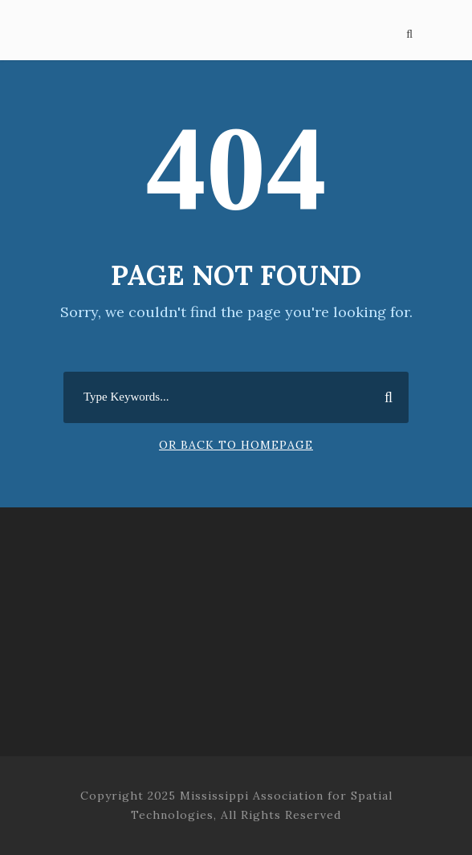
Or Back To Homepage (236, 445)
